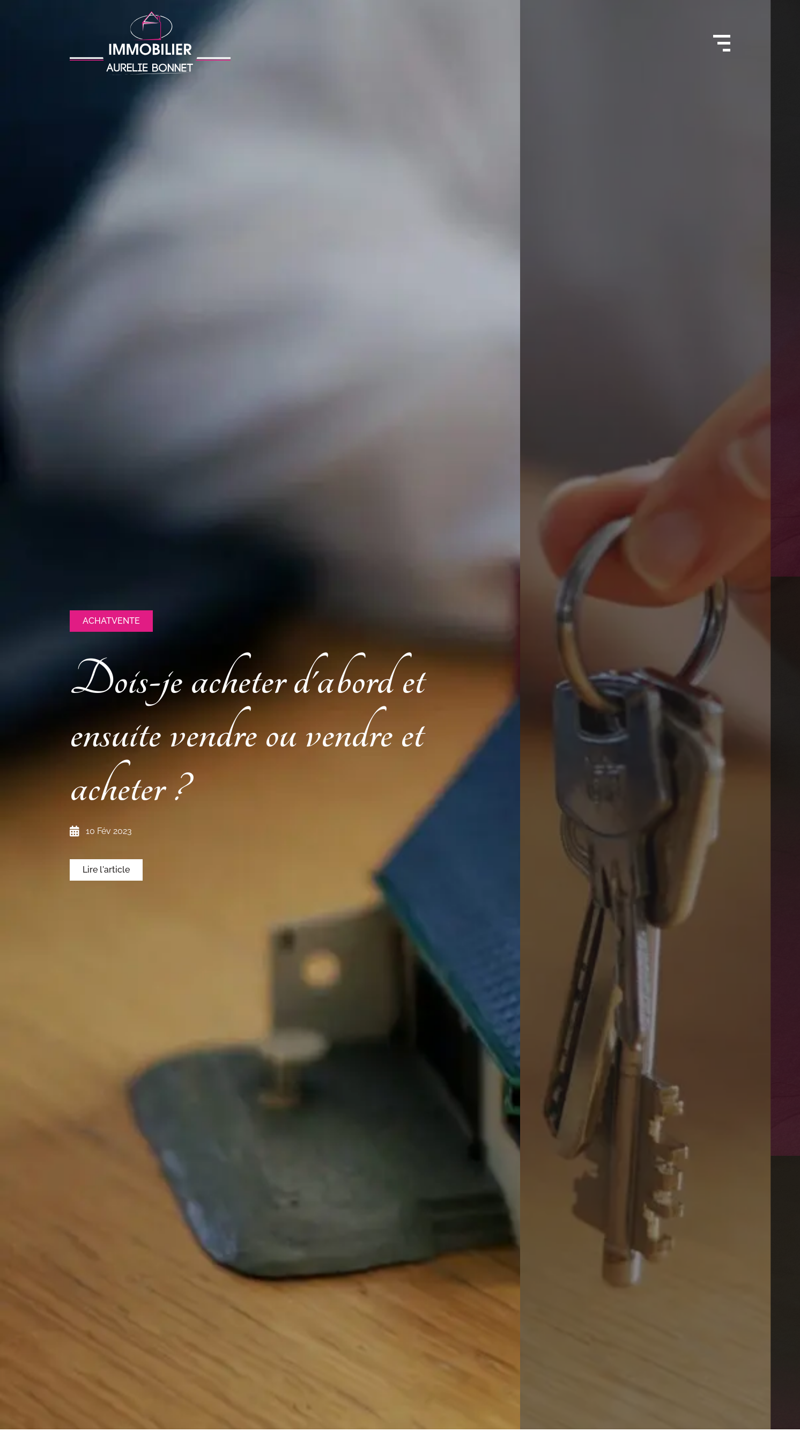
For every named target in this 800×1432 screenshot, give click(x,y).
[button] (111, 621)
